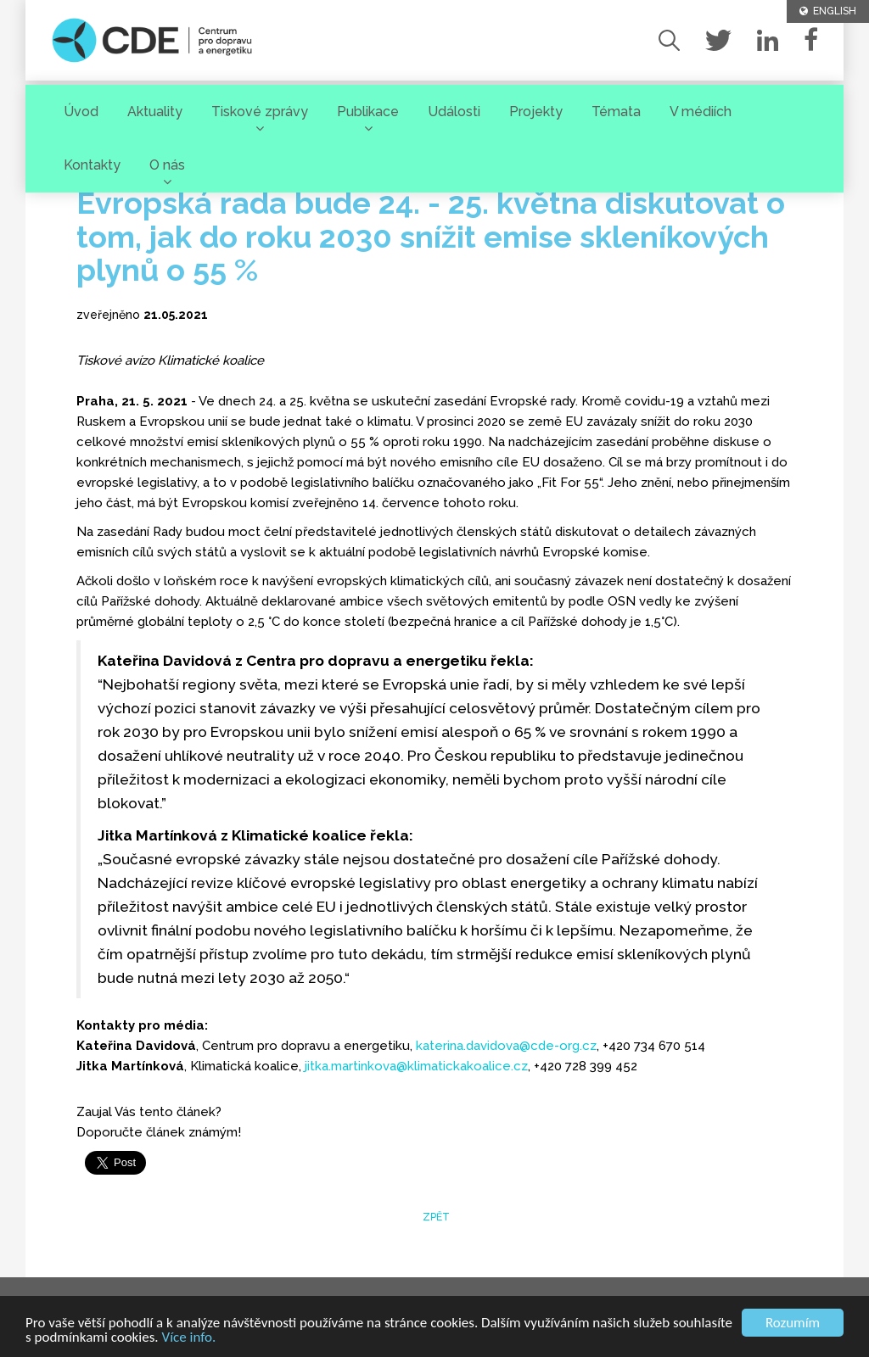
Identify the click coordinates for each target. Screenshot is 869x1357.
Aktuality (154, 111)
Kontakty (92, 165)
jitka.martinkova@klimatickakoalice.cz (416, 1066)
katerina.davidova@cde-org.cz (506, 1045)
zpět (435, 1217)
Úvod (81, 111)
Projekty (536, 111)
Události (454, 111)
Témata (616, 111)
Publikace (368, 111)
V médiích (701, 111)
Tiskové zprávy (259, 111)
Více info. (189, 1338)
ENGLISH (827, 11)
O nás (167, 165)
